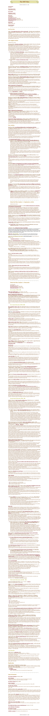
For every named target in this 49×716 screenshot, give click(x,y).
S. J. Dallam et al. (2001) (14, 628)
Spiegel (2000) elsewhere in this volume (30, 368)
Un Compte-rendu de (22, 215)
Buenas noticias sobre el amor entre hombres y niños (20, 265)
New (9, 125)
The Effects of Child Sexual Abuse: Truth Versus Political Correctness (26, 271)
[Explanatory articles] (11, 13)
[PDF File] (26, 523)
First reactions (10, 17)
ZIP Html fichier (22, 95)
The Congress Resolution (12, 676)
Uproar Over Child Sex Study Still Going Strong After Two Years (27, 461)
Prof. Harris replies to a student (17, 253)
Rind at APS (10, 506)
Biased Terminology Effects (24, 76)
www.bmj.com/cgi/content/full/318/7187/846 (15, 575)
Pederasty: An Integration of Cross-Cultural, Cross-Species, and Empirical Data (25, 163)
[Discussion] (10, 15)
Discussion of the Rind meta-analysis (20, 362)
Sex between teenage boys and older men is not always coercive (23, 643)
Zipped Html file (15, 91)
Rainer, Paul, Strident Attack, (15, 292)
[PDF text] (17, 424)
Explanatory (27, 202)
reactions (14, 289)
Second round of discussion (12, 19)
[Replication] (10, 22)
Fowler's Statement (11, 683)
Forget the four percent (16, 240)
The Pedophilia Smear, (17, 329)
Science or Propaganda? (19, 584)
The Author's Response (12, 681)
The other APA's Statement (12, 685)
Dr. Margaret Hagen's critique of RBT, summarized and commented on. (28, 554)
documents (14, 674)
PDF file (21, 91)
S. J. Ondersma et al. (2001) (18, 631)
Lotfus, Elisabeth (11, 475)
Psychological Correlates (24, 66)
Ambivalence (16, 652)
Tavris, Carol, (10, 326)
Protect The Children (16, 701)
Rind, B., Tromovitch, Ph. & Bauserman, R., (15, 110)
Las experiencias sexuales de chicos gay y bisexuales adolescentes (27, 140)
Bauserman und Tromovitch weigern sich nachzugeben (23, 549)
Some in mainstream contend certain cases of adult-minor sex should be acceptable (27, 608)
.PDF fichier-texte (30, 342)
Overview (12, 29)
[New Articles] (10, 11)
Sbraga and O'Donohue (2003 (12, 156)
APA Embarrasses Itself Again (18, 471)
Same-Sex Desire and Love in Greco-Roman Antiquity (26, 164)
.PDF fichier (31, 95)
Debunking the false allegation (32, 366)
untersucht (34, 527)
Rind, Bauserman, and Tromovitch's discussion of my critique (26, 386)
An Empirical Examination (18, 174)
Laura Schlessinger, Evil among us (13, 706)
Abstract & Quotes (13, 669)
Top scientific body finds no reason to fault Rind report (17, 705)
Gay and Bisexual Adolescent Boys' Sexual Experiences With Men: (25, 127)
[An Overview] (10, 6)
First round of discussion (12, 18)
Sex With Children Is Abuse (12, 615)
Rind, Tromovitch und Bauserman (23, 409)
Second (11, 398)
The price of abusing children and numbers (20, 374)
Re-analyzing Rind (14, 560)
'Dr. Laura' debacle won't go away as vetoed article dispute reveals (21, 537)
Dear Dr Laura (10, 345)
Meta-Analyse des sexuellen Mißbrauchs (31, 521)
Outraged (17, 694)
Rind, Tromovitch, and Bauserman (21, 400)
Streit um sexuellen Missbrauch (21, 636)
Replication (11, 663)
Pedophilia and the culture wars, (17, 392)
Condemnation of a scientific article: (14, 440)
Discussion (26, 282)
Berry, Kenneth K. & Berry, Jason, (14, 306)
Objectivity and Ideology (19, 44)
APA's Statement (11, 678)
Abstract (25, 155)
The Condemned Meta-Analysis (28, 511)
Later (9, 650)
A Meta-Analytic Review (24, 97)
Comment (14, 496)
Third (11, 579)
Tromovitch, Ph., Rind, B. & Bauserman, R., (15, 118)
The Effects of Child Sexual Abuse (13, 596)
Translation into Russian (15, 238)
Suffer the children (16, 379)
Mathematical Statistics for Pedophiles (21, 227)
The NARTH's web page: (12, 708)
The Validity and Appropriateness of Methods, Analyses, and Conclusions (20, 625)
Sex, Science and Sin (16, 449)
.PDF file (14, 117)
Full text (11, 668)
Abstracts (29, 581)
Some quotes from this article (15, 139)
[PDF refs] (21, 424)
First (11, 304)
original (12, 40)
